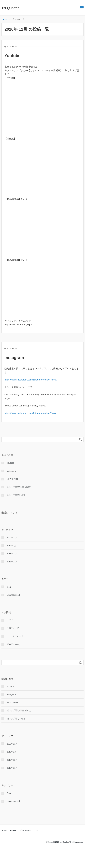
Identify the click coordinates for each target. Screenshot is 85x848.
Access (13, 830)
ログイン (11, 620)
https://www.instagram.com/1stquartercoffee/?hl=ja (30, 379)
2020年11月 (12, 537)
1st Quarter (10, 8)
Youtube (12, 55)
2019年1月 (11, 545)
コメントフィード (15, 636)
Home (4, 830)
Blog (9, 587)
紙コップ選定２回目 (16, 495)
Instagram (14, 357)
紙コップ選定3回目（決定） (19, 487)
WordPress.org (13, 644)
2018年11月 (12, 562)
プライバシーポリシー (28, 830)
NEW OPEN (12, 479)
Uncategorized (13, 595)
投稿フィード (13, 628)
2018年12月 (12, 553)
